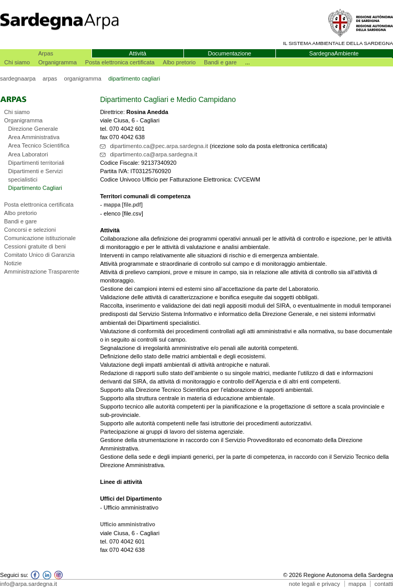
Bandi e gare (220, 62)
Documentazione (229, 53)
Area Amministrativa (33, 137)
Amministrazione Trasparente (41, 271)
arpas (50, 78)
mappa (357, 584)
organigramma (82, 78)
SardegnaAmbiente (334, 53)
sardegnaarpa (18, 78)
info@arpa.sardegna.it (28, 584)
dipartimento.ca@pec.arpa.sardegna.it (159, 146)
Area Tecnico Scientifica (38, 145)
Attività (137, 53)
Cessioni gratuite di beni (35, 246)
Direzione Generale (32, 129)
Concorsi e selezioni (30, 230)
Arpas (45, 53)
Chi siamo (17, 62)
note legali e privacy (314, 584)
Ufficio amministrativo (127, 524)
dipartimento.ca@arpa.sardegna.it (153, 154)
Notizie (13, 263)
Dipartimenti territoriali (36, 163)
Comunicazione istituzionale (40, 238)
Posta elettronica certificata (120, 62)
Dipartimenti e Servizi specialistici (35, 175)
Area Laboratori (28, 154)
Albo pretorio (179, 62)
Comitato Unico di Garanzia (39, 255)
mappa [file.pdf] (123, 205)
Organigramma (57, 62)
